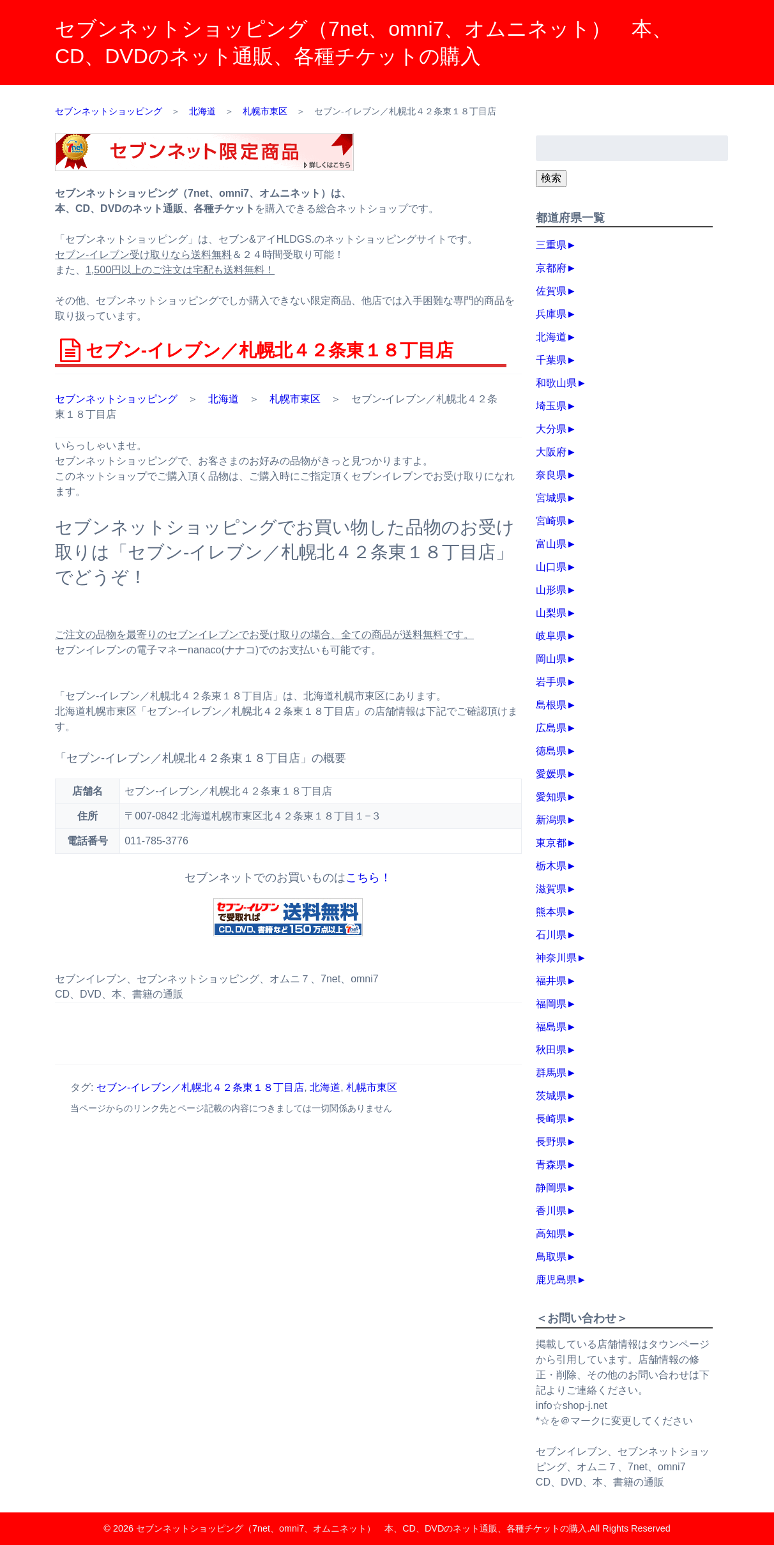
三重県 (551, 245)
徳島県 (551, 750)
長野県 (551, 1141)
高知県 (551, 1233)
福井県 (551, 980)
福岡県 (551, 1003)
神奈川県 (556, 957)
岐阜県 (551, 635)
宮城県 (551, 497)
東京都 (551, 842)
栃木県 (551, 865)
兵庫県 (551, 313)
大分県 (551, 428)
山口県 (551, 566)
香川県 (551, 1210)
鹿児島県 (556, 1279)
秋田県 (551, 1049)
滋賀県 (551, 888)
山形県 (551, 589)
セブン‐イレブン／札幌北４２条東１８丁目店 (200, 1087)
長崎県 (551, 1118)
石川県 (551, 934)
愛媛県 (551, 773)
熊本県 (551, 911)
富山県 (551, 543)
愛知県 (551, 796)
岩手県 (551, 681)
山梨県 (551, 612)
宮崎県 (551, 520)
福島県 (551, 1026)
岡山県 (551, 658)
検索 (551, 177)
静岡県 (551, 1187)
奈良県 (551, 474)
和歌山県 (556, 382)
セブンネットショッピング (116, 398)
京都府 (551, 268)
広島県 (551, 727)
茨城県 (551, 1095)
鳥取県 (551, 1256)
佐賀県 (551, 290)
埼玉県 (551, 405)
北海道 (223, 398)
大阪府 (551, 451)
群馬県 (551, 1072)
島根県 (551, 704)
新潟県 (551, 819)
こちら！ (368, 877)
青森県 (551, 1164)
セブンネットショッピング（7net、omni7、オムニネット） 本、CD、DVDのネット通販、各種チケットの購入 (361, 1528)
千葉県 (551, 359)
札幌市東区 (295, 398)
